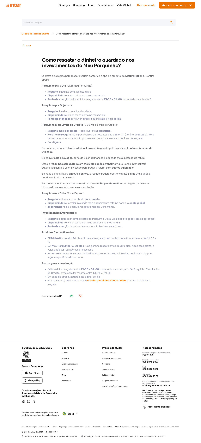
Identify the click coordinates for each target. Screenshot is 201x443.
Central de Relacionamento (35, 34)
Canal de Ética (108, 427)
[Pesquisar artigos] (99, 22)
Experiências (105, 5)
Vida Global (124, 5)
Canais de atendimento (111, 358)
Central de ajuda (109, 353)
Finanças (64, 5)
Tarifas (54, 427)
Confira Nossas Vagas (29, 427)
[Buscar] (171, 22)
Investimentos (68, 369)
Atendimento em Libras (158, 407)
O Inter (64, 353)
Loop (91, 5)
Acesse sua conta (177, 5)
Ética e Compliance (70, 364)
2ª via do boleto (108, 369)
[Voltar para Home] (13, 5)
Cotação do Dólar (44, 427)
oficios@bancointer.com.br (156, 385)
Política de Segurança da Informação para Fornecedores (160, 427)
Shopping (79, 5)
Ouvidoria (106, 364)
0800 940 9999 (150, 369)
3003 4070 (148, 355)
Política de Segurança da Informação (127, 427)
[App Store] (32, 373)
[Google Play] (32, 380)
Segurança (63, 427)
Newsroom (66, 381)
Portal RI (65, 358)
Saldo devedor (108, 375)
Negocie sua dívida (110, 381)
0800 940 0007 (150, 362)
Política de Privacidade (93, 427)
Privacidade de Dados (76, 427)
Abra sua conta (146, 5)
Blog (64, 375)
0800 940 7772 (150, 376)
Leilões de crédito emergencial (115, 386)
